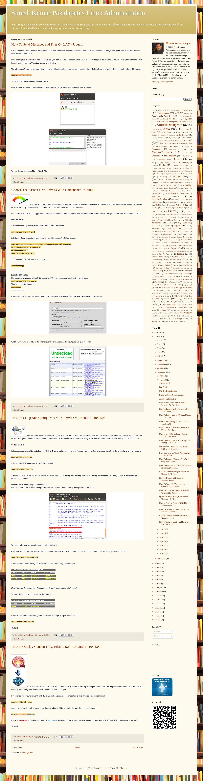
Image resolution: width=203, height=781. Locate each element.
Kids (187, 208)
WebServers (156, 313)
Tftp (168, 290)
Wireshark (155, 319)
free (155, 177)
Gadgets (178, 176)
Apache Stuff (164, 383)
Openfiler (155, 234)
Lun (188, 217)
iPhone (189, 199)
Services (178, 274)
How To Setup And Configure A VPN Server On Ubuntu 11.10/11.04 (58, 418)
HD (165, 188)
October (160, 368)
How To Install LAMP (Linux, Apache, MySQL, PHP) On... (175, 441)
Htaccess (172, 191)
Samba (189, 265)
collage (186, 146)
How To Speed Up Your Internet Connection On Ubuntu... (172, 485)
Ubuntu (21, 182)
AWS (166, 128)
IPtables (157, 202)
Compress (172, 149)
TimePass (155, 293)
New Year (173, 229)
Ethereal (189, 171)
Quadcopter (169, 251)
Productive (172, 245)
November (161, 372)
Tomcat (176, 293)
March (160, 344)
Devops (177, 159)
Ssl (178, 282)
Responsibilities (169, 259)
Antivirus (163, 119)
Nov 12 (163, 376)
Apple (182, 119)
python (160, 251)
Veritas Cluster (187, 304)
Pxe (153, 251)
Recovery (169, 254)
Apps (190, 119)
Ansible (167, 116)
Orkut (187, 237)
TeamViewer (166, 287)
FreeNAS (163, 177)
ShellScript (188, 274)
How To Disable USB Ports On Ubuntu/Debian (171, 479)
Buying (176, 138)
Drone (154, 168)
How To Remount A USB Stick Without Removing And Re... (175, 466)
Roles (153, 265)
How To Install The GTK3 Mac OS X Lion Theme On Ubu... (174, 410)
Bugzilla (154, 138)
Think (187, 290)
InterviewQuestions (160, 199)
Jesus (171, 205)
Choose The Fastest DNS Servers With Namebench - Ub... (174, 517)
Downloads (178, 165)
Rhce (186, 260)
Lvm (153, 220)
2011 (157, 337)
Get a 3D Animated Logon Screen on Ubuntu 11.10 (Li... (174, 473)
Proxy (166, 248)
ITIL (183, 202)
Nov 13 (163, 380)
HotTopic (155, 191)
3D (159, 110)
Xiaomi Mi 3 (156, 321)
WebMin (186, 310)
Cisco (176, 144)
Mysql (166, 226)
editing (189, 168)
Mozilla (158, 226)
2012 (157, 563)
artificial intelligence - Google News (176, 122)
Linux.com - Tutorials (173, 214)
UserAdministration (170, 305)
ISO (173, 202)
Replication (185, 257)
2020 (157, 596)
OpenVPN (155, 237)
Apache (172, 119)
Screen (186, 268)
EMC (165, 171)
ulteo (177, 299)
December (161, 558)
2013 (157, 568)
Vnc (172, 310)
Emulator (173, 171)
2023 (157, 608)
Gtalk (170, 185)
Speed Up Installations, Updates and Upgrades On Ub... (173, 498)
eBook (182, 168)
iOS (183, 199)
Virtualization (183, 307)
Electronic (157, 171)
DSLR (168, 168)
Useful (154, 304)
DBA (153, 159)
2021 (157, 600)
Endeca (181, 171)
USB (187, 302)
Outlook (155, 240)
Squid (160, 282)
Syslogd (189, 285)
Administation (163, 113)
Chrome (168, 144)
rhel (153, 262)
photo (158, 242)
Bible (187, 132)
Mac (161, 220)
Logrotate (157, 217)
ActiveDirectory (177, 110)
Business (163, 138)
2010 (157, 333)
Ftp (170, 177)
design (168, 159)
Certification (159, 141)
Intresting (175, 199)
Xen (178, 319)
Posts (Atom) (27, 752)
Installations (156, 196)
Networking (156, 229)
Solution (171, 279)
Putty (187, 248)
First (184, 174)
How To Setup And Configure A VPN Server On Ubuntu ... (174, 510)
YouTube (174, 321)
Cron (184, 149)
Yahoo (166, 321)
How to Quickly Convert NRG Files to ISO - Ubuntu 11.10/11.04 (56, 646)
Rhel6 (187, 262)
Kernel (170, 208)
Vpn (178, 310)
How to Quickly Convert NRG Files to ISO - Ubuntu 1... (174, 504)
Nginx (187, 229)
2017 (153, 110)
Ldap (161, 211)
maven (180, 220)
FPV (190, 174)
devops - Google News (160, 163)
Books (163, 135)
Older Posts (138, 748)
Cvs (187, 153)
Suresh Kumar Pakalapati (180, 43)
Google (155, 182)
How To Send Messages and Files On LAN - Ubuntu (47, 44)
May (159, 348)
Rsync (176, 265)
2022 (157, 604)
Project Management (185, 245)
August (160, 360)
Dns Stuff (163, 387)
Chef (189, 140)
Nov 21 (163, 545)
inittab (187, 193)
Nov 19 (163, 541)
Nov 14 (163, 529)
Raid (160, 254)
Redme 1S (175, 257)
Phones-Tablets (186, 240)
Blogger (123, 768)
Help (180, 188)
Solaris (163, 279)
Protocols (157, 248)
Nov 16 (163, 533)
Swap (181, 285)
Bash (180, 132)
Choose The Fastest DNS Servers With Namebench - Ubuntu (52, 190)
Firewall (177, 174)
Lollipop (173, 217)
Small (180, 276)
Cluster (175, 146)
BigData (154, 135)
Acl (168, 110)
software (154, 279)
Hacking (188, 185)
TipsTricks (166, 293)
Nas (188, 226)
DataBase (186, 156)
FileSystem (167, 174)
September (161, 364)
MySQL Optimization (168, 391)
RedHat (180, 253)
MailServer (170, 220)
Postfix (186, 242)
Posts (157, 632)
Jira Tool (180, 204)
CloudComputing (161, 146)
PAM (163, 240)
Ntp (159, 231)
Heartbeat (172, 188)
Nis (153, 231)
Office (166, 231)
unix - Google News (174, 302)
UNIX (155, 301)
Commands (156, 149)
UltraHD (186, 299)
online (187, 231)
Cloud (190, 143)
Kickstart (180, 208)
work (172, 319)
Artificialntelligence (169, 125)
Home (77, 748)
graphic (189, 182)
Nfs (180, 229)
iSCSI (167, 202)
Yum (181, 321)
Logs (165, 217)
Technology (177, 288)
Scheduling (176, 268)
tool (184, 293)
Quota (154, 254)
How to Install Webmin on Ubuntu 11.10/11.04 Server (173, 435)
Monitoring (187, 223)
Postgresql (155, 245)
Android (155, 116)
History (187, 188)
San (167, 268)
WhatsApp (166, 313)
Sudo (168, 285)
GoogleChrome (177, 182)
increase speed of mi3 (174, 194)
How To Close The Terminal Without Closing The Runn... (174, 491)
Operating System (168, 237)
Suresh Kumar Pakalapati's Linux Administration (78, 12)
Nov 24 (163, 553)
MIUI (170, 223)
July (159, 356)
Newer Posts (17, 748)
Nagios (176, 225)
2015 (157, 575)
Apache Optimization (167, 399)
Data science (170, 155)
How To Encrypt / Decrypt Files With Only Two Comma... (174, 460)
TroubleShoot (177, 296)
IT (178, 202)
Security (188, 271)
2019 (157, 592)
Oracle (179, 237)
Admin (188, 110)
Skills (162, 276)
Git (190, 176)
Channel (169, 141)
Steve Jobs (186, 282)
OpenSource (182, 234)
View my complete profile (162, 82)
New (165, 229)
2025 (157, 616)
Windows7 (174, 316)
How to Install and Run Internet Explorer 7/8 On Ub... (172, 404)
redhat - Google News (160, 257)
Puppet (174, 248)
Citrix (183, 143)
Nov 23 (163, 549)
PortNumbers (175, 242)
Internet (176, 196)
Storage (154, 285)
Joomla (154, 208)
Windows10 (163, 316)
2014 (157, 571)
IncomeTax (158, 194)
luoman (106, 768)
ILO (190, 191)
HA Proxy (178, 185)
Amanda (186, 113)
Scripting (155, 271)
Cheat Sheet (179, 141)
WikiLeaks (176, 313)
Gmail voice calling (182, 179)
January (160, 340)
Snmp (187, 276)
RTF (182, 265)
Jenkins (158, 204)
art (157, 122)
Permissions (173, 240)
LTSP (181, 217)
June (159, 352)
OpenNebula (167, 234)
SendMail (168, 274)
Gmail (168, 180)
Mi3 (186, 220)
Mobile (177, 223)
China (161, 143)
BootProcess (183, 135)
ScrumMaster (170, 270)
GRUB (163, 185)
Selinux (158, 274)
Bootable (172, 135)
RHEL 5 (160, 262)
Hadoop (158, 188)
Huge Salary (182, 191)
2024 (157, 612)
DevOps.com (176, 163)
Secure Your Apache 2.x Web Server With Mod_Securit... (173, 448)
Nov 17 (163, 537)
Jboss (190, 202)
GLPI (161, 179)
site (156, 276)
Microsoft (156, 222)
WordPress (164, 319)
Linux (172, 211)
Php (165, 242)
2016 (157, 579)
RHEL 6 (170, 262)
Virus (154, 310)
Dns (153, 165)
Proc (164, 245)
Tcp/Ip (156, 287)
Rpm (169, 265)
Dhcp (187, 163)
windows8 (185, 316)
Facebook (157, 174)
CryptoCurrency (162, 152)
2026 (157, 620)
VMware (163, 310)
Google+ (166, 182)
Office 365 (176, 231)
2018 (157, 588)
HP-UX (163, 191)
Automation (155, 129)
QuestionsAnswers (183, 251)
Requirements (156, 259)
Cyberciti (155, 156)
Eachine (175, 168)
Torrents (157, 296)
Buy (170, 138)
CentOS (189, 138)
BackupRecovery (167, 132)
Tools (190, 293)
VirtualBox (171, 307)
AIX (177, 113)
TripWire (166, 296)
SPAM (180, 279)
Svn (174, 285)
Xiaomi (185, 319)
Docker (162, 165)
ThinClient (177, 290)
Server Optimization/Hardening (171, 395)
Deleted (160, 159)
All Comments (160, 636)
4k (163, 110)
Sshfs (173, 282)
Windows (187, 312)
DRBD (187, 165)
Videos (161, 307)
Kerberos (162, 208)
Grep (155, 185)
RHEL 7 (179, 262)
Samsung (159, 268)
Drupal (161, 168)
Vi (155, 307)
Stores (162, 285)
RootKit (161, 265)
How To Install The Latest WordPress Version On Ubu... (174, 429)
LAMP (154, 211)
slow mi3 (171, 276)
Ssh (166, 282)
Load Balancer (187, 214)
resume (179, 259)
